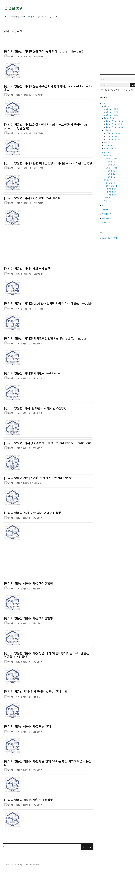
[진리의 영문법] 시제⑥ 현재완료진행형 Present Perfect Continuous (47, 443)
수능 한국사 (108, 180)
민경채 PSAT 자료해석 (113, 139)
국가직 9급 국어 (109, 142)
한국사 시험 (106, 153)
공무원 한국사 (108, 198)
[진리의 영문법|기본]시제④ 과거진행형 (28, 618)
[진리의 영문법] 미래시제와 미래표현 (27, 268)
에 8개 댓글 (38, 309)
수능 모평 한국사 (111, 186)
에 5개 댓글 (37, 697)
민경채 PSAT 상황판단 (113, 136)
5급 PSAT (107, 106)
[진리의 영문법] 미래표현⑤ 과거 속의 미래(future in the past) (43, 51)
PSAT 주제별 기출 (110, 145)
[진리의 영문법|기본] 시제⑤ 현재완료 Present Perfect (38, 478)
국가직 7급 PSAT (109, 118)
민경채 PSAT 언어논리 (113, 133)
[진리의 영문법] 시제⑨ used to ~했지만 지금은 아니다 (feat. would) (48, 303)
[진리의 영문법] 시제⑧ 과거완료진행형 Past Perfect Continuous (45, 338)
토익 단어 (105, 210)
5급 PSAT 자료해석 (112, 115)
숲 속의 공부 (13, 9)
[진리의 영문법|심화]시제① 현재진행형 (28, 800)
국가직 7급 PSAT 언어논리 (114, 121)
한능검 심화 (111, 165)
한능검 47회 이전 (111, 168)
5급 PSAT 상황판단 (112, 112)
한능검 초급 (111, 171)
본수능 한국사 (110, 183)
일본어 (52, 17)
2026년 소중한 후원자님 (110, 238)
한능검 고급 (111, 177)
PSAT (103, 103)
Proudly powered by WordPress (28, 865)
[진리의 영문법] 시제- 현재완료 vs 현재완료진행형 (35, 408)
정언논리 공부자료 (110, 148)
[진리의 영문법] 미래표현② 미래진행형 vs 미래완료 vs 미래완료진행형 (48, 163)
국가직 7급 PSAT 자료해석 (114, 127)
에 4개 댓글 (36, 483)
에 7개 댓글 (38, 168)
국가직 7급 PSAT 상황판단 (114, 124)
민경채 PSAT (108, 130)
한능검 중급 (111, 174)
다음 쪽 (90, 847)
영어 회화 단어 (107, 214)
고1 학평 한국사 (111, 195)
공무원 (40, 17)
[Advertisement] (48, 41)
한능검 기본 (111, 162)
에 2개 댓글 (37, 378)
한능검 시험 (108, 156)
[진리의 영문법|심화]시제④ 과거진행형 (28, 583)
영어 (30, 17)
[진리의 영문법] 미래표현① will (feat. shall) (32, 198)
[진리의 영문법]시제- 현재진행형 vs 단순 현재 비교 (35, 691)
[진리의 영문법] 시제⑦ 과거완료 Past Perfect (33, 373)
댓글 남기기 (39, 56)
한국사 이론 (108, 201)
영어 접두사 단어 (107, 218)
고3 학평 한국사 (111, 189)
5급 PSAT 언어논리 (112, 109)
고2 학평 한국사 (111, 192)
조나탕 (10, 56)
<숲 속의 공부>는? (17, 17)
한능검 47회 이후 (111, 159)
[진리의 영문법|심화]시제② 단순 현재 (27, 726)
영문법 (104, 205)
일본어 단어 (106, 223)
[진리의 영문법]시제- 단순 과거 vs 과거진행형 (32, 513)
